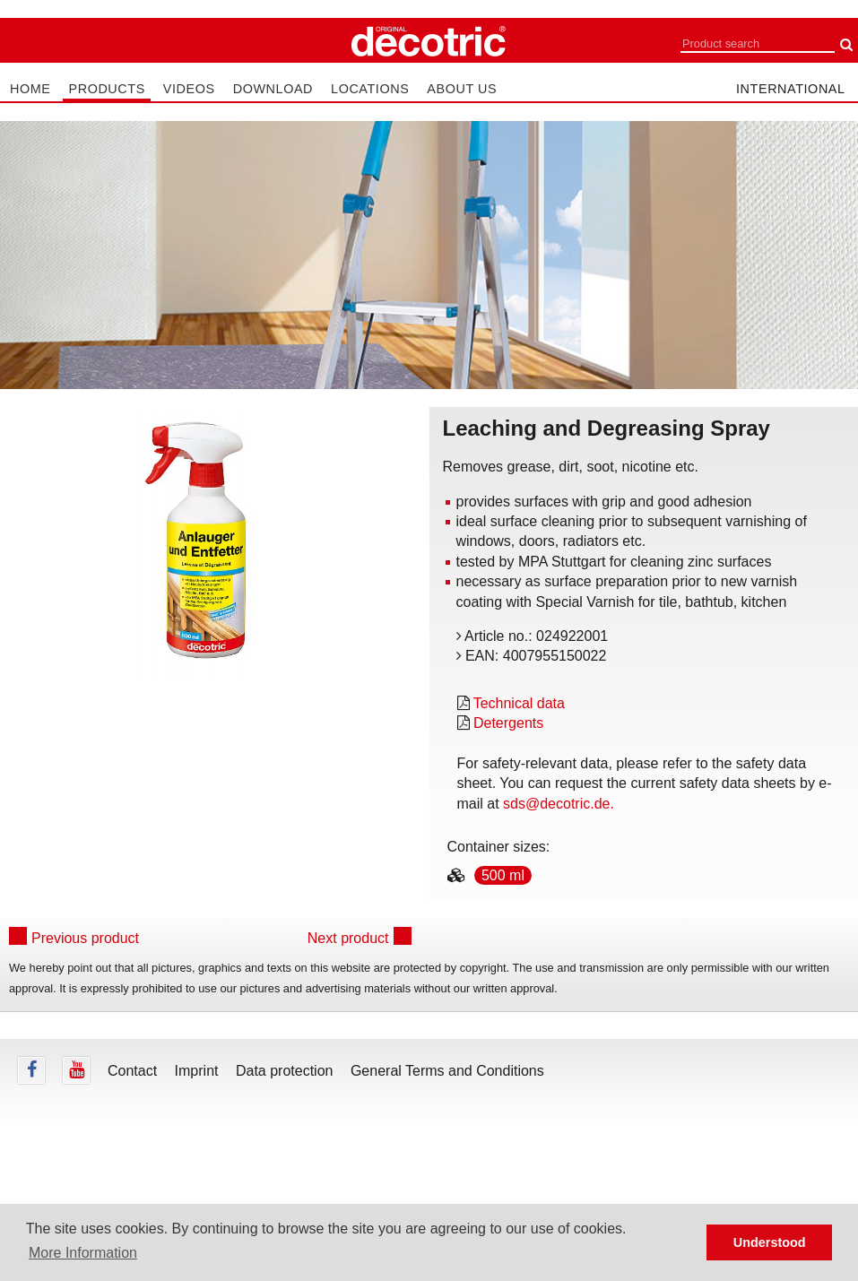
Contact (132, 1070)
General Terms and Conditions (447, 1070)
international (790, 89)
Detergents (508, 723)
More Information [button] (83, 1252)
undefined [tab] (203, 708)
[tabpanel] (204, 543)
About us (462, 89)
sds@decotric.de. (558, 803)
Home (30, 89)
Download (273, 89)
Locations (370, 89)
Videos (189, 89)
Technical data (519, 703)
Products (106, 89)
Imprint (197, 1070)
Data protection (285, 1070)
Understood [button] (769, 1242)
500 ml (502, 875)
